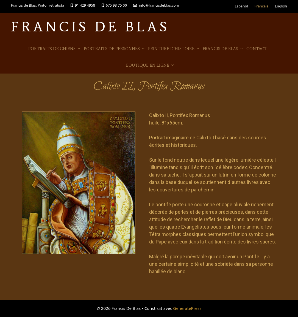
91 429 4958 (83, 5)
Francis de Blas (223, 48)
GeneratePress (187, 308)
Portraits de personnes (114, 48)
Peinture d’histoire (174, 48)
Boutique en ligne (150, 65)
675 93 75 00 (114, 5)
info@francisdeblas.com (156, 5)
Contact (256, 48)
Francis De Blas (90, 26)
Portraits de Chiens (54, 48)
